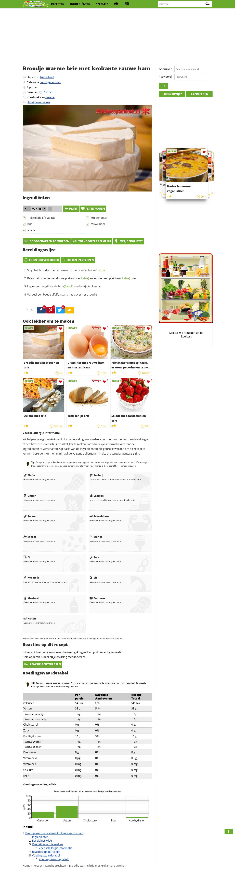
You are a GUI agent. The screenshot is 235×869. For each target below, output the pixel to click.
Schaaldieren (99, 516)
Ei (26, 557)
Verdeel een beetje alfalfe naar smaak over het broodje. (62, 294)
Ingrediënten (40, 837)
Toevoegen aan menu (92, 241)
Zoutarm (97, 598)
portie (33, 87)
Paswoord (165, 76)
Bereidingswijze (42, 840)
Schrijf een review (39, 102)
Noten (29, 618)
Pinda (29, 475)
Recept (37, 865)
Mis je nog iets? (128, 241)
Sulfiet (95, 536)
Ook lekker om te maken (47, 844)
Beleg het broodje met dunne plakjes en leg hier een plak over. (82, 278)
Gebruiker (165, 69)
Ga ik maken (93, 208)
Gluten (29, 495)
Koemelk (31, 577)
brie (29, 224)
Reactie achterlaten (42, 664)
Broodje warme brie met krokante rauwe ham (54, 833)
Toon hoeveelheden (41, 260)
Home (26, 865)
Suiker (29, 516)
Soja (94, 557)
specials (102, 4)
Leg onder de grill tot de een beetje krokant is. (64, 286)
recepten (57, 4)
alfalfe (31, 230)
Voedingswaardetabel (46, 855)
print (70, 208)
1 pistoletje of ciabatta (41, 218)
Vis (93, 577)
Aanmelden (199, 94)
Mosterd (31, 598)
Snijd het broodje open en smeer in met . (66, 270)
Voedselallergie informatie (55, 848)
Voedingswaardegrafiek (54, 859)
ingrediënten (80, 4)
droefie (50, 97)
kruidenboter (99, 218)
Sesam (29, 536)
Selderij (96, 475)
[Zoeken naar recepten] (185, 4)
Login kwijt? (172, 94)
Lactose (96, 495)
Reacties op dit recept (46, 852)
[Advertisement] (117, 35)
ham (122, 278)
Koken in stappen (78, 260)
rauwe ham (98, 224)
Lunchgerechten (50, 82)
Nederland (47, 77)
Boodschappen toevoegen (46, 241)
